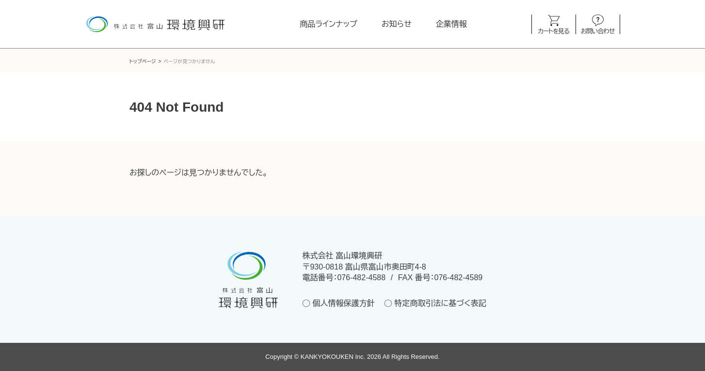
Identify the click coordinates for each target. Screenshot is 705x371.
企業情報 (451, 24)
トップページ (142, 61)
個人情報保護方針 (343, 303)
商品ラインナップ (328, 24)
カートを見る (553, 31)
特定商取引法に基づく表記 (440, 303)
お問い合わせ (597, 31)
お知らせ (397, 24)
